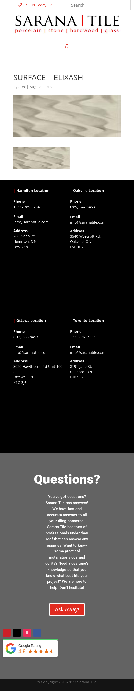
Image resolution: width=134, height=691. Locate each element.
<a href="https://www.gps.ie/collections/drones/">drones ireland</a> (95, 282)
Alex (22, 86)
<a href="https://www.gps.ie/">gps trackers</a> (38, 282)
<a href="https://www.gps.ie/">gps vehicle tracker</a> (95, 412)
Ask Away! (67, 609)
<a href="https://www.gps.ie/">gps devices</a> (38, 418)
